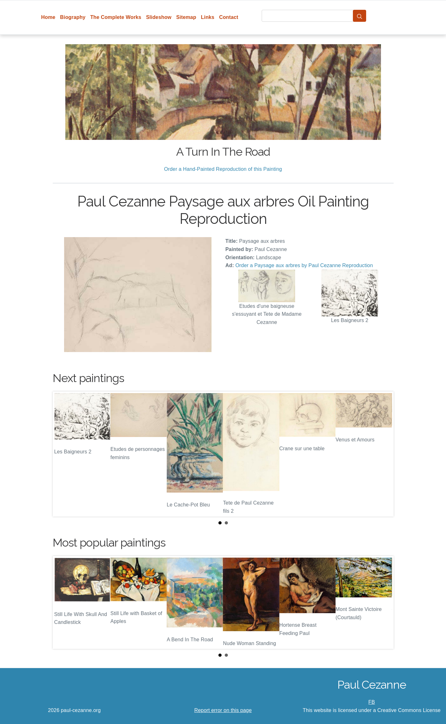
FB (371, 702)
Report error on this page (223, 710)
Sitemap (186, 17)
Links (208, 17)
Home (48, 17)
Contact (228, 17)
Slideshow (159, 17)
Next (384, 454)
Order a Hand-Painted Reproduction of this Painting (223, 169)
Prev (62, 454)
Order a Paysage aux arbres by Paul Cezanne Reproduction (304, 265)
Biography (73, 17)
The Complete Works (115, 17)
